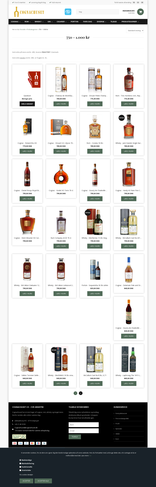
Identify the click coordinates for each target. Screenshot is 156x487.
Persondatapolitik (122, 418)
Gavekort (27, 96)
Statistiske (26, 470)
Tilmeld (75, 437)
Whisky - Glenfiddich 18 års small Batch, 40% (61, 375)
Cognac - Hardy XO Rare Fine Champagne (129, 190)
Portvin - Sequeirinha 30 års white (95, 285)
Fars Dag (87, 22)
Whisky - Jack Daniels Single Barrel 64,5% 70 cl (129, 143)
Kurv (117, 439)
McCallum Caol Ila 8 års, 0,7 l (94, 375)
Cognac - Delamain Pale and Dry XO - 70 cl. (129, 285)
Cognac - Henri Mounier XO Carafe (27, 238)
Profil (117, 423)
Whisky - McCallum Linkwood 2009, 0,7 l (61, 285)
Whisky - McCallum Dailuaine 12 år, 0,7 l (27, 285)
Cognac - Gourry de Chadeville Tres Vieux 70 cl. (95, 190)
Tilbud (113, 22)
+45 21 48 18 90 (20, 424)
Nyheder (119, 429)
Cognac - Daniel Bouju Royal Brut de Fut (27, 190)
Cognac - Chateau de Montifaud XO (61, 96)
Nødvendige (27, 460)
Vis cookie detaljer (26, 475)
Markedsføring (28, 463)
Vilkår (118, 434)
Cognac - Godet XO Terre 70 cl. (61, 190)
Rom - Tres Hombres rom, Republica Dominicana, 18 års (129, 96)
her (90, 455)
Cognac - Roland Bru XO (27, 143)
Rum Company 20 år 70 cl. (61, 238)
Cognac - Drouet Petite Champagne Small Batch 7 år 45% (95, 96)
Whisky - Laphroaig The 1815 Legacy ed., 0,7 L (129, 375)
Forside (22, 29)
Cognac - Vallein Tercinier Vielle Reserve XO (27, 375)
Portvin (74, 22)
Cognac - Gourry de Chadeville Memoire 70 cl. (129, 328)
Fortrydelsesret (121, 413)
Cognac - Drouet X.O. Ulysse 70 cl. (61, 143)
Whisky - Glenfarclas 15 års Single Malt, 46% (95, 238)
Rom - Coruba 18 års (95, 143)
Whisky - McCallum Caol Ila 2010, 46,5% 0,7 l (129, 238)
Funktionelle (27, 467)
